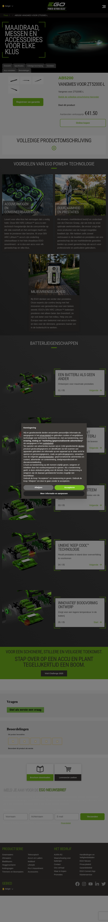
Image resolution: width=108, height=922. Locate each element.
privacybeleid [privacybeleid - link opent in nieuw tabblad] (45, 435)
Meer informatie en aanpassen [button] (54, 493)
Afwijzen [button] (38, 487)
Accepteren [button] (69, 487)
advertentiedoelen (46, 457)
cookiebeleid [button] (48, 443)
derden (81, 446)
